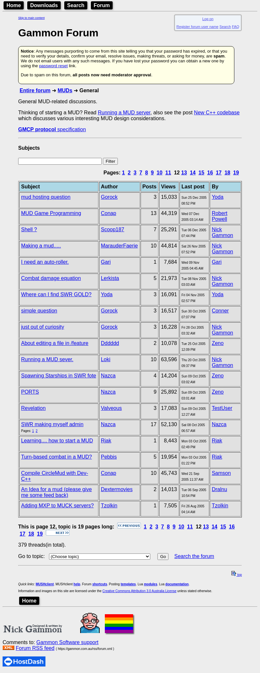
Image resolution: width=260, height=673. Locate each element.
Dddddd (110, 343)
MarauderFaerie (119, 245)
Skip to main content (31, 17)
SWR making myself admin (52, 424)
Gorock (109, 197)
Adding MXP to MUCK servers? (57, 505)
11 (168, 172)
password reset (53, 65)
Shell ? (29, 229)
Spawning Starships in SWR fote (58, 375)
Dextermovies (117, 489)
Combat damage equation (51, 278)
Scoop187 (112, 229)
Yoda (217, 197)
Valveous (111, 408)
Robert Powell (219, 216)
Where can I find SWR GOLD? (56, 294)
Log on (207, 19)
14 (193, 172)
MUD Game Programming (51, 213)
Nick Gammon (222, 232)
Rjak (106, 440)
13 (184, 172)
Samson (221, 473)
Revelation (33, 408)
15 (201, 172)
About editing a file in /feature (54, 343)
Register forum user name (197, 27)
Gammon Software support (67, 642)
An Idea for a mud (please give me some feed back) (56, 492)
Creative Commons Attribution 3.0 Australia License (140, 591)
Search (75, 5)
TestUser (222, 408)
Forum (102, 5)
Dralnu (219, 489)
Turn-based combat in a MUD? (56, 457)
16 (210, 172)
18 (227, 172)
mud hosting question (45, 197)
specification (52, 129)
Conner (220, 310)
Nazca (108, 375)
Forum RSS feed (35, 648)
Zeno (217, 343)
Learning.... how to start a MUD (57, 440)
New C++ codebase (217, 112)
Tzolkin (109, 505)
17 (219, 172)
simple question (39, 310)
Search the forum (194, 556)
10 (160, 172)
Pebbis (109, 457)
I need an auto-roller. (45, 262)
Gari (106, 262)
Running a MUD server (124, 112)
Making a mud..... (41, 245)
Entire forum (34, 90)
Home (13, 5)
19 (236, 172)
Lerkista (110, 278)
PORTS (30, 392)
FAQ (235, 27)
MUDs (64, 90)
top (236, 575)
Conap (108, 213)
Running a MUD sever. (47, 359)
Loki (105, 359)
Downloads (44, 5)
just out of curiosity (42, 327)
